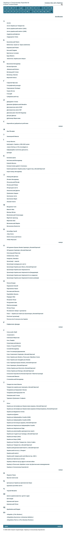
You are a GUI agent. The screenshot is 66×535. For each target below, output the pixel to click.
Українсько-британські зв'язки (16, 459)
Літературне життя (12, 187)
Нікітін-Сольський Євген (14, 237)
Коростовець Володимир (14, 171)
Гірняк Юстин (11, 91)
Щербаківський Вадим (13, 509)
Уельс (8, 403)
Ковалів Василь (11, 163)
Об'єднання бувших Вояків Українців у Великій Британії (23, 247)
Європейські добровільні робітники (17, 123)
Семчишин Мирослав (13, 337)
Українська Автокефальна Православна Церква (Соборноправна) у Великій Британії (32, 409)
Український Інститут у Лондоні (16, 450)
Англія (9, 23)
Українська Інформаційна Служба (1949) (19, 420)
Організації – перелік (13, 261)
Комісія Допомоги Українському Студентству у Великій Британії (26, 169)
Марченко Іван (11, 220)
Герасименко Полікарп (13, 88)
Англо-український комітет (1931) (16, 28)
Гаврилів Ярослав (12, 82)
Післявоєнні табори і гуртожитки (16, 310)
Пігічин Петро (11, 308)
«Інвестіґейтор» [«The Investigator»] (17, 147)
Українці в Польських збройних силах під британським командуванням (28, 464)
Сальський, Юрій (12, 332)
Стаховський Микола (13, 376)
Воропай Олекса (11, 77)
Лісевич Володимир (13, 179)
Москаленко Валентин (13, 226)
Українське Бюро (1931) (14, 436)
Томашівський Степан (13, 395)
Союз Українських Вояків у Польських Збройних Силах (23, 357)
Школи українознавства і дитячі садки (18, 496)
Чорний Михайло (12, 490)
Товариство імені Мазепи (14, 384)
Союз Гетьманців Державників (16, 351)
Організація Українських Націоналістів (18, 269)
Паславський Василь (13, 291)
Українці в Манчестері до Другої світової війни (20, 461)
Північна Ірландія (12, 305)
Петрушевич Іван (12, 302)
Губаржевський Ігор (12, 96)
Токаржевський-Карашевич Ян (16, 392)
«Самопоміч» (11, 335)
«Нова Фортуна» (11, 239)
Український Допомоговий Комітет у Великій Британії (23, 447)
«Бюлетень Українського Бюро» (16, 58)
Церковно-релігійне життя (14, 485)
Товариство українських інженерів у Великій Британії (23, 387)
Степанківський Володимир (15, 379)
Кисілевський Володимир (14, 160)
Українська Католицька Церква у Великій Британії (21, 422)
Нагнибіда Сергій (12, 231)
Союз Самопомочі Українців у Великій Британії (21, 354)
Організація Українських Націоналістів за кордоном (22, 275)
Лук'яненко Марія (12, 199)
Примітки (60, 3)
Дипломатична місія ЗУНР (14, 107)
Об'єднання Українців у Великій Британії (19, 250)
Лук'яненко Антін (12, 196)
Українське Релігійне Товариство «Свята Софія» (21, 442)
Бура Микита (10, 56)
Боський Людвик (12, 50)
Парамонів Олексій (12, 286)
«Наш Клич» (10, 234)
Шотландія (10, 498)
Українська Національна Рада (15, 428)
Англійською (59, 16)
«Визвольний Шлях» (13, 69)
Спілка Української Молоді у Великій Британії (20, 371)
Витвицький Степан (13, 72)
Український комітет (13, 453)
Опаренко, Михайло (12, 258)
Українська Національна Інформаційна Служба (21, 425)
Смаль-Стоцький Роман (14, 346)
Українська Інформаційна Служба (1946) (19, 417)
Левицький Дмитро (12, 176)
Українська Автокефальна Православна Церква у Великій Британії (27, 406)
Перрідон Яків (11, 297)
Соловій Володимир (13, 348)
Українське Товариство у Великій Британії (19, 445)
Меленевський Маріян (13, 223)
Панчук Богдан (11, 283)
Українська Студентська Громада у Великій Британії (22, 434)
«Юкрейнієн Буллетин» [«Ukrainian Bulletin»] (20, 517)
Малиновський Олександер (15, 215)
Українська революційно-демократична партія (20, 431)
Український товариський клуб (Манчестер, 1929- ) (22, 456)
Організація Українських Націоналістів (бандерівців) (22, 272)
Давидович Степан (12, 101)
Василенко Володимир (13, 63)
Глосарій (9, 93)
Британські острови (13, 53)
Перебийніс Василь (12, 294)
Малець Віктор (11, 212)
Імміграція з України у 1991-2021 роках (18, 144)
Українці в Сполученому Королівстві (17, 467)
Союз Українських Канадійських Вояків (18, 359)
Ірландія (9, 152)
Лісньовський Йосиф (13, 182)
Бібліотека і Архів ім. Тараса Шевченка (18, 44)
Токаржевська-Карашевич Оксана (17, 390)
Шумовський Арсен (12, 501)
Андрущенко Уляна (12, 37)
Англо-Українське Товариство (15, 25)
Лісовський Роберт (12, 185)
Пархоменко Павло (12, 288)
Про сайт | (54, 3)
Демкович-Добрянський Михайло (17, 104)
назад (6, 526)
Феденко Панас (11, 475)
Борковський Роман (13, 47)
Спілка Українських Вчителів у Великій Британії (21, 368)
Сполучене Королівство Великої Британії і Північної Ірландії (25, 373)
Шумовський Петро (12, 504)
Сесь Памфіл (11, 340)
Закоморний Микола (13, 136)
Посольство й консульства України (17, 319)
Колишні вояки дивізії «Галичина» (17, 166)
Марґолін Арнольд (12, 218)
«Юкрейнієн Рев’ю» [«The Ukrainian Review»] (20, 520)
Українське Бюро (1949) (14, 439)
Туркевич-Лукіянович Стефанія (16, 398)
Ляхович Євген (11, 201)
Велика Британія (12, 66)
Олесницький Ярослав (13, 253)
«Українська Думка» (12, 414)
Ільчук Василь (11, 141)
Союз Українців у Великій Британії (17, 365)
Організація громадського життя (16, 264)
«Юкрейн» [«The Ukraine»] (14, 514)
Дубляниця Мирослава (13, 118)
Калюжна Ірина (11, 157)
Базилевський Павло (13, 42)
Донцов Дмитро (11, 115)
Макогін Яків (10, 209)
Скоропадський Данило (14, 343)
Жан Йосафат (11, 131)
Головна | (47, 3)
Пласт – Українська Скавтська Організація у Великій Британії (25, 313)
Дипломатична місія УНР (14, 110)
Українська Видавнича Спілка (15, 411)
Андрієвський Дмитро (13, 34)
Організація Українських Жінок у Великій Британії (21, 267)
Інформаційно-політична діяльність (17, 149)
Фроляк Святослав (12, 477)
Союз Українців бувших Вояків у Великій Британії (21, 362)
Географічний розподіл (14, 85)
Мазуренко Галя (11, 206)
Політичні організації (13, 316)
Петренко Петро (11, 299)
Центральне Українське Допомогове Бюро (19, 483)
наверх (61, 126)
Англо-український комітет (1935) (16, 31)
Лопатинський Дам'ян (13, 190)
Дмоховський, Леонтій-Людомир (16, 112)
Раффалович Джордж (13, 324)
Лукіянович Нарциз (12, 193)
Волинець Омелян (12, 74)
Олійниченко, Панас (13, 255)
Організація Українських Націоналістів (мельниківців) (23, 278)
